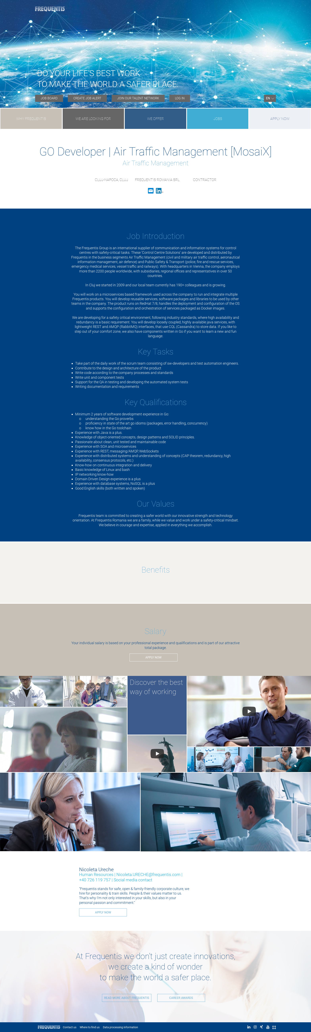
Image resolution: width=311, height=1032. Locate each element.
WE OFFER (155, 119)
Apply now (279, 119)
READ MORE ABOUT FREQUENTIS (125, 997)
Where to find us (90, 1027)
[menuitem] (49, 98)
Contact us (69, 1027)
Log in (179, 98)
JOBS (217, 119)
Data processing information (120, 1027)
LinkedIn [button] (159, 191)
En (268, 98)
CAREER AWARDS (181, 997)
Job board (49, 98)
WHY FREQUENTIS (31, 119)
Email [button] (151, 191)
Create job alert (87, 98)
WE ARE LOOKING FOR (93, 119)
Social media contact (133, 880)
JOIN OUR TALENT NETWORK (138, 98)
